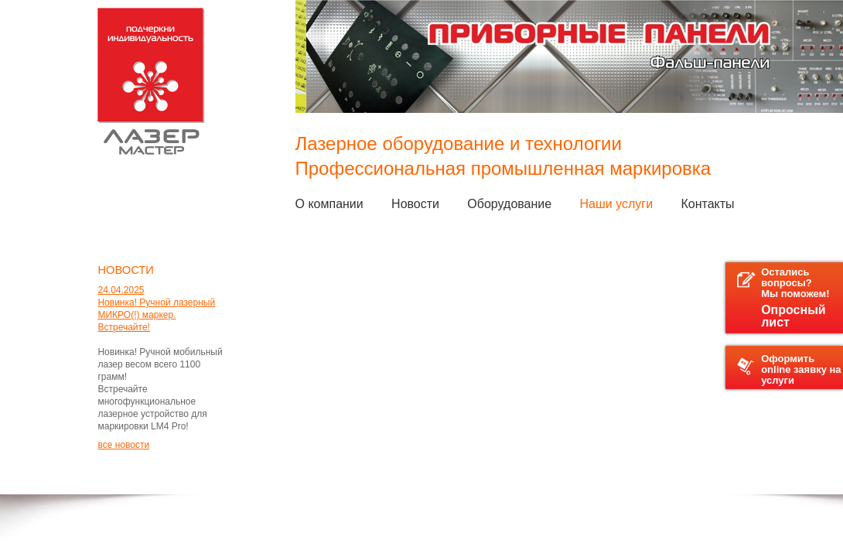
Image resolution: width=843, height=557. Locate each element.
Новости (415, 203)
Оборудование (509, 203)
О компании (329, 203)
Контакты (707, 203)
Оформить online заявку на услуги (789, 369)
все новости (123, 444)
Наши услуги (617, 203)
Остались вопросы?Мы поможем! (790, 297)
